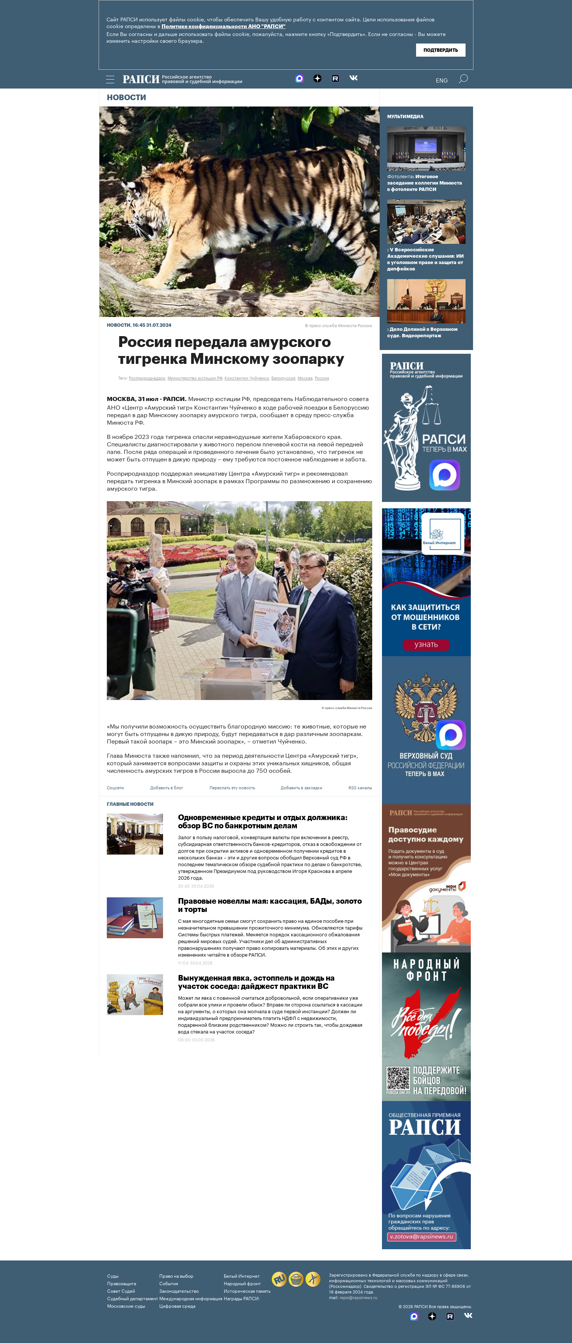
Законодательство (179, 1290)
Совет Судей (121, 1290)
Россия (322, 377)
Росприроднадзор (147, 377)
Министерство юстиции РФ (195, 377)
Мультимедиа (405, 116)
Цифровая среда (177, 1305)
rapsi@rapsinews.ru (358, 1296)
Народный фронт (242, 1282)
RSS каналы (360, 787)
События (168, 1282)
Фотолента (400, 176)
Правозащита (121, 1282)
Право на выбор (176, 1275)
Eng (442, 79)
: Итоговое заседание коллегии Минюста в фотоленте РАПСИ (424, 183)
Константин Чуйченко (247, 377)
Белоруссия (283, 377)
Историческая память (247, 1290)
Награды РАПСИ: (242, 1297)
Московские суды (126, 1305)
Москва (305, 377)
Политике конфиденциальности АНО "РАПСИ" (224, 26)
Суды (112, 1275)
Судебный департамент (132, 1297)
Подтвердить (441, 50)
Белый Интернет (242, 1275)
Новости (126, 98)
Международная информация (190, 1297)
